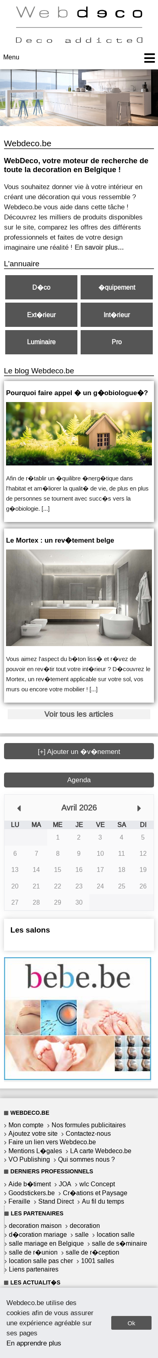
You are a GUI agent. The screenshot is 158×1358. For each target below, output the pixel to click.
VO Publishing (29, 1159)
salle (82, 1234)
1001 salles (97, 1261)
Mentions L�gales (35, 1151)
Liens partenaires (33, 1269)
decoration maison (35, 1225)
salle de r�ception (92, 1252)
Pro (117, 342)
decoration (85, 1225)
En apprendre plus (33, 1343)
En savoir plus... (99, 247)
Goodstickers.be (31, 1193)
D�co (41, 287)
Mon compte (26, 1125)
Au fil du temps (103, 1201)
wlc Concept (97, 1184)
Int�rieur (117, 315)
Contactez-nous (88, 1133)
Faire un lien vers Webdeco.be (52, 1142)
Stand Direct (56, 1201)
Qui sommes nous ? (86, 1159)
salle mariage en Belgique (46, 1243)
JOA (65, 1184)
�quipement (116, 287)
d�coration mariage (38, 1234)
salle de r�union (33, 1252)
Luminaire (41, 342)
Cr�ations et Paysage (95, 1193)
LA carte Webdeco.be (100, 1151)
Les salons (30, 930)
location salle (116, 1234)
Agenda (79, 780)
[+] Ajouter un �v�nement (79, 752)
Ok (131, 1323)
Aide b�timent (29, 1184)
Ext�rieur (41, 315)
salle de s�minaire (119, 1243)
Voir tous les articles (78, 714)
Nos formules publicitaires (89, 1125)
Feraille (19, 1201)
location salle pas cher (41, 1261)
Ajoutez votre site (33, 1133)
